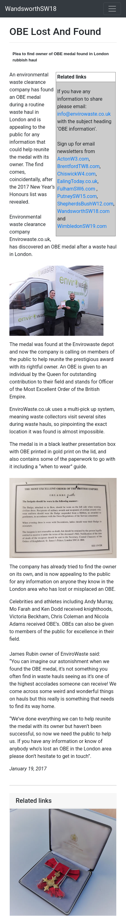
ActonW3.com (73, 159)
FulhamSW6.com (76, 189)
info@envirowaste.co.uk (84, 114)
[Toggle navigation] (112, 8)
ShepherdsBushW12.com (85, 204)
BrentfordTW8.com (78, 166)
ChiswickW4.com (76, 174)
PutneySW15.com (77, 196)
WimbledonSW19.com (82, 226)
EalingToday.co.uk (77, 181)
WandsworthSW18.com (83, 211)
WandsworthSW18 (30, 8)
